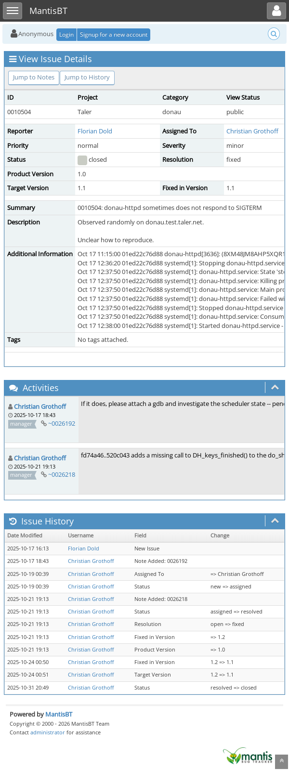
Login (66, 34)
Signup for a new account (113, 34)
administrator (47, 732)
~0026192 (61, 423)
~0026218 (61, 474)
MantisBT (58, 714)
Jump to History (87, 77)
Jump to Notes (33, 77)
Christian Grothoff (252, 131)
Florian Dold (95, 131)
